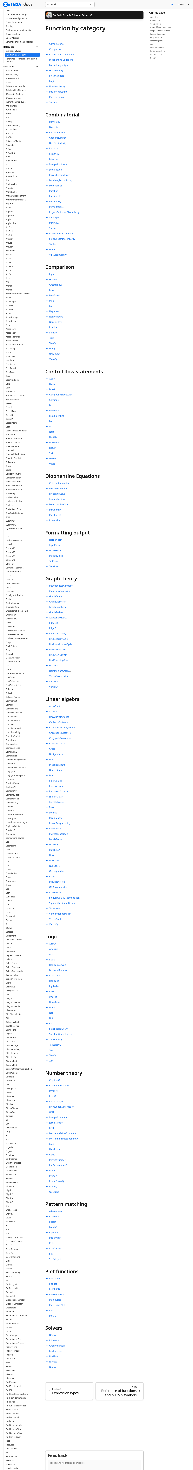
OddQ (52, 1154)
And (51, 954)
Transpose (54, 908)
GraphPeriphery (57, 607)
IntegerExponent (58, 1117)
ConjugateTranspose (60, 738)
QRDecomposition (58, 887)
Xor (51, 1060)
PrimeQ (53, 1186)
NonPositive (55, 322)
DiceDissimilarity (58, 143)
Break (52, 389)
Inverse (53, 812)
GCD (51, 1112)
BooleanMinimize (58, 970)
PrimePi (53, 1175)
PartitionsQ (55, 201)
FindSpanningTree (58, 660)
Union (52, 249)
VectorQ (53, 924)
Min (51, 306)
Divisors (53, 1090)
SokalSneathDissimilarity (62, 238)
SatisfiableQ (55, 1039)
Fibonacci (54, 159)
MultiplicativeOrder (59, 504)
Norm (52, 855)
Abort (52, 378)
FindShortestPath (58, 654)
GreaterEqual (56, 284)
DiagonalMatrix (57, 764)
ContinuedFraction (59, 1085)
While (52, 463)
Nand (52, 1007)
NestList (53, 437)
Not (51, 1018)
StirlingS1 (54, 217)
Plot (51, 1310)
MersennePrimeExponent (62, 1133)
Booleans (54, 980)
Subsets (53, 228)
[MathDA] (12, 4)
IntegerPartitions (58, 164)
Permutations (56, 206)
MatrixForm (55, 550)
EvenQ (52, 1096)
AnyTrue (53, 949)
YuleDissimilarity (58, 254)
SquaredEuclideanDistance (63, 903)
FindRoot (54, 1356)
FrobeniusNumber (58, 488)
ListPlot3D (54, 1289)
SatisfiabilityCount (58, 1028)
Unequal (53, 348)
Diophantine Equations (61, 59)
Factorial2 (54, 153)
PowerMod (55, 520)
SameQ (53, 332)
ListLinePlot (55, 1278)
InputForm (54, 545)
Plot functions (56, 97)
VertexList (54, 681)
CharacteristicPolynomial (62, 727)
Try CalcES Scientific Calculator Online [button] (69, 15)
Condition (54, 1216)
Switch (52, 453)
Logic (52, 81)
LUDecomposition (58, 833)
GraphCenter (56, 596)
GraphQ (53, 665)
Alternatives (55, 1211)
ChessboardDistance (60, 732)
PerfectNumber (57, 1159)
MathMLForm (56, 555)
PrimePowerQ (56, 1181)
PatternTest (55, 1237)
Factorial (53, 148)
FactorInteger (56, 1101)
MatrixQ (53, 844)
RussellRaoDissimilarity (61, 233)
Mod (51, 1144)
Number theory (57, 86)
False (52, 991)
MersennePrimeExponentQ (63, 1138)
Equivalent (54, 986)
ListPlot (53, 1283)
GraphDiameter (57, 601)
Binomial (53, 127)
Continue (54, 399)
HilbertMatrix (56, 796)
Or (50, 1023)
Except (52, 1221)
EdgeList (53, 622)
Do (50, 405)
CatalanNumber (57, 137)
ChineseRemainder (59, 483)
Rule (51, 1243)
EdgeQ (52, 628)
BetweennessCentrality (61, 585)
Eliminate (54, 1340)
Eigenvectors (56, 786)
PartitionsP (55, 196)
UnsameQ (54, 353)
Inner (52, 807)
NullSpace (54, 865)
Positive (53, 327)
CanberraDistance (58, 722)
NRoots (53, 1361)
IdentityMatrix (56, 802)
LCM (51, 1128)
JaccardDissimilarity (59, 175)
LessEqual (54, 295)
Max (51, 300)
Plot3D (52, 1315)
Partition (53, 190)
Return (52, 447)
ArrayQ (53, 711)
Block (52, 384)
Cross (52, 748)
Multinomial (55, 185)
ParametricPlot (57, 1305)
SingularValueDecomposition (64, 897)
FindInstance (56, 1351)
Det (51, 759)
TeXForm (53, 561)
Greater (53, 279)
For (51, 421)
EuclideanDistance (58, 791)
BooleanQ (54, 975)
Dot (51, 775)
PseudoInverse (57, 881)
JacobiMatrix (55, 817)
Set (51, 1253)
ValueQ (53, 359)
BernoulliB (54, 121)
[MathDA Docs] (27, 4)
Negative (54, 311)
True (51, 337)
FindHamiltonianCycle (60, 644)
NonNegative (56, 316)
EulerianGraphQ (57, 633)
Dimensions (55, 770)
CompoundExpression (60, 394)
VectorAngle (55, 919)
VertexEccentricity (58, 676)
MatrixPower (56, 839)
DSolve (52, 1335)
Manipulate (55, 1299)
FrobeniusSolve (57, 493)
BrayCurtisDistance (59, 716)
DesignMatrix (56, 754)
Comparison (55, 49)
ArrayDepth (55, 706)
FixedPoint (54, 410)
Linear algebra (56, 75)
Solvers (53, 102)
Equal (52, 274)
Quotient (54, 1191)
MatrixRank (55, 849)
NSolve (53, 1367)
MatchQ (53, 1227)
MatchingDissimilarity (60, 180)
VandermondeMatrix (60, 913)
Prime (52, 1170)
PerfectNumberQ (58, 1165)
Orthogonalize (56, 871)
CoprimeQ (54, 1080)
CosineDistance (57, 743)
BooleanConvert (57, 964)
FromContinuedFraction (61, 1106)
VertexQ (53, 686)
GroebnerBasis (57, 1345)
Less (51, 290)
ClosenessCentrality (59, 591)
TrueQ (52, 343)
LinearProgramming (59, 823)
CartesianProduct (58, 132)
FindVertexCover (57, 649)
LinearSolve (55, 828)
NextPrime (54, 1149)
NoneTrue (54, 1002)
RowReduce (55, 892)
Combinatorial (56, 43)
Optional (53, 1232)
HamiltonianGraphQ (59, 670)
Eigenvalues (55, 780)
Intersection (55, 169)
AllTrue (53, 943)
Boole (52, 959)
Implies (53, 996)
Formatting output (59, 65)
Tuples (52, 244)
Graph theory (56, 70)
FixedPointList (56, 415)
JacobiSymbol (56, 1122)
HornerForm (55, 539)
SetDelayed (55, 1259)
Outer (52, 876)
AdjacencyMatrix (58, 617)
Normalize (54, 860)
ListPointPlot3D (57, 1294)
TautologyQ (55, 1044)
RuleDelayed (55, 1248)
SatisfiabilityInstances (60, 1034)
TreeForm (54, 566)
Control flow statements (61, 54)
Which (52, 458)
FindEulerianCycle (58, 638)
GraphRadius (56, 612)
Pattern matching (58, 91)
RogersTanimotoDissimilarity (64, 212)
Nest (51, 431)
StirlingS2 (54, 222)
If (50, 426)
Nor (51, 1012)
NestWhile (54, 442)
